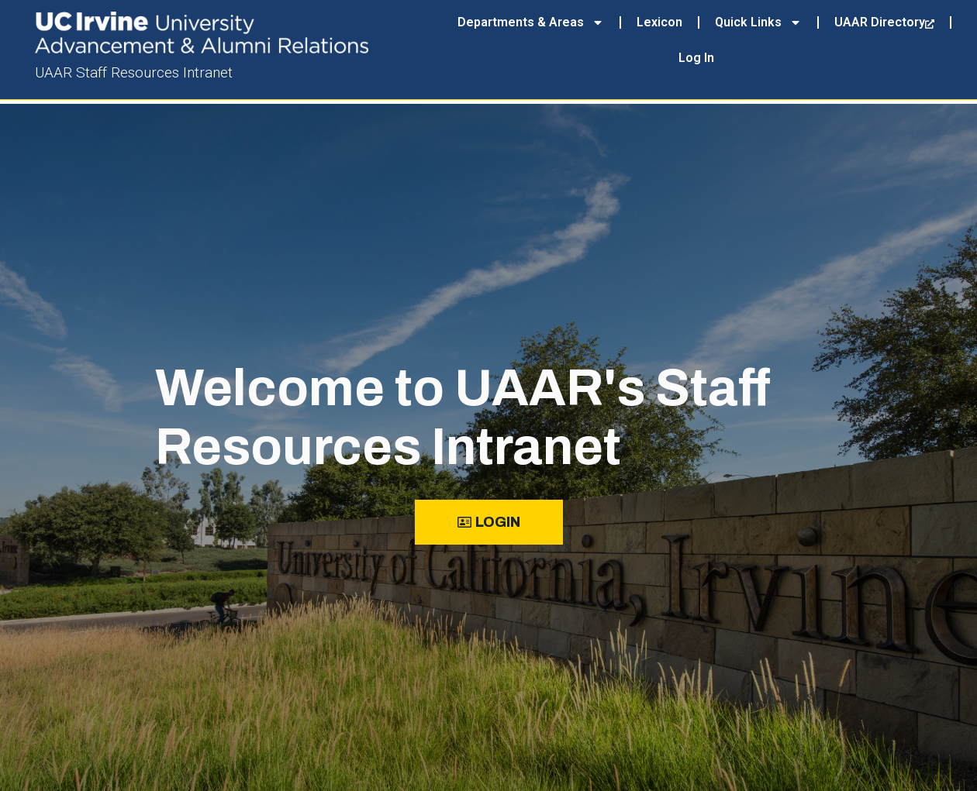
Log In (696, 57)
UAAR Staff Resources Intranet (134, 72)
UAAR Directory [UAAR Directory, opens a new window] (884, 22)
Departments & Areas (530, 22)
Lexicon (659, 22)
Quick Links (758, 22)
